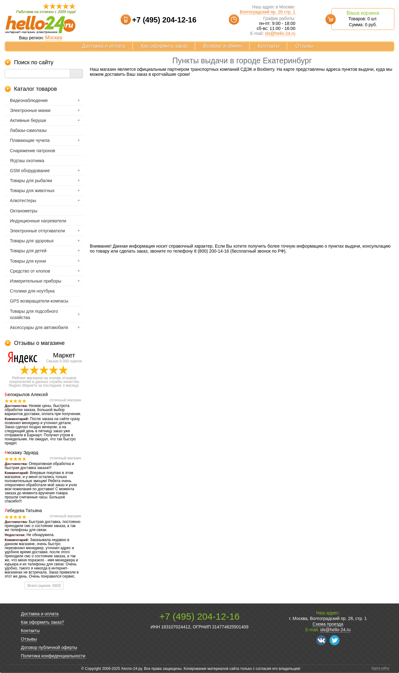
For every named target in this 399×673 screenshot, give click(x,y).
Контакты (269, 46)
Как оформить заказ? (42, 622)
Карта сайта (380, 668)
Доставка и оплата (103, 46)
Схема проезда (328, 624)
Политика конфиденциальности (53, 655)
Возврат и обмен (223, 46)
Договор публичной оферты (49, 647)
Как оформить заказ (164, 46)
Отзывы (305, 46)
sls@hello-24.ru (280, 33)
